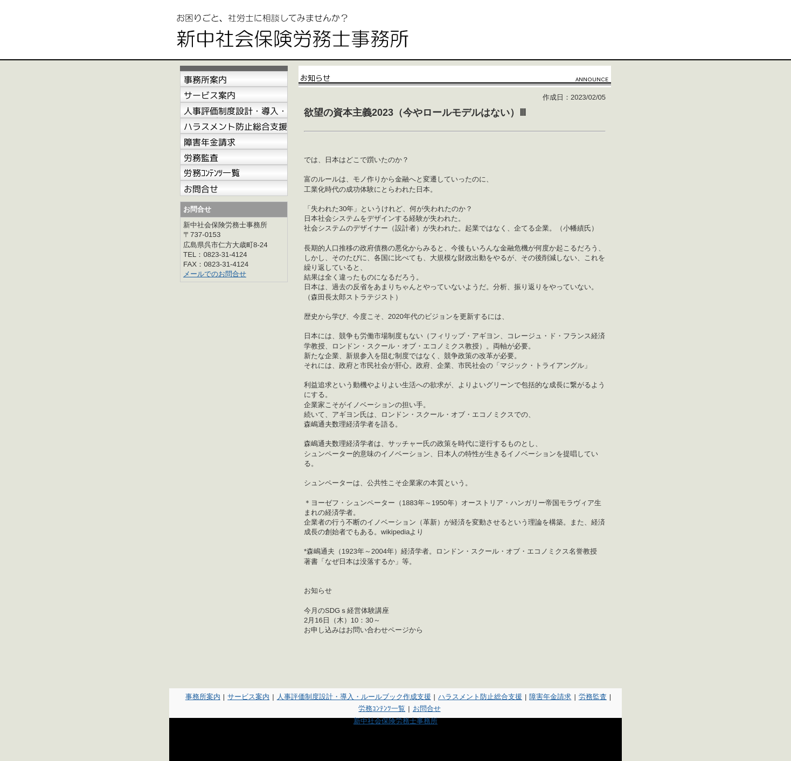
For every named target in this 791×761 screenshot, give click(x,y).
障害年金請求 (550, 697)
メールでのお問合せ (214, 274)
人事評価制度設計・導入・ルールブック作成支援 (354, 697)
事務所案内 (202, 697)
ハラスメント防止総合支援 (480, 697)
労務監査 (593, 697)
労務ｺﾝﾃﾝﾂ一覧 (381, 708)
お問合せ (427, 708)
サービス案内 (248, 697)
